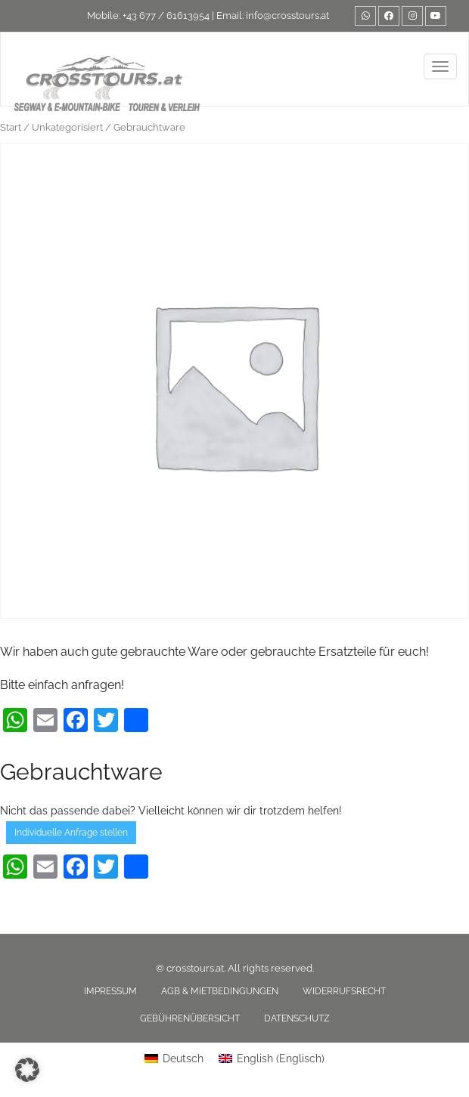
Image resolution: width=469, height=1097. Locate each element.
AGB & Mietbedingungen (219, 991)
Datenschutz (297, 1018)
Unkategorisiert (67, 127)
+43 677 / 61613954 (166, 15)
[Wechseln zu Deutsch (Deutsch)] (174, 1058)
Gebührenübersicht (190, 1018)
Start (10, 127)
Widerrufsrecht (344, 991)
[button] (27, 1070)
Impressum (110, 991)
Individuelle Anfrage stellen (71, 832)
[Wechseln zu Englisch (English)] (271, 1058)
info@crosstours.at (287, 15)
